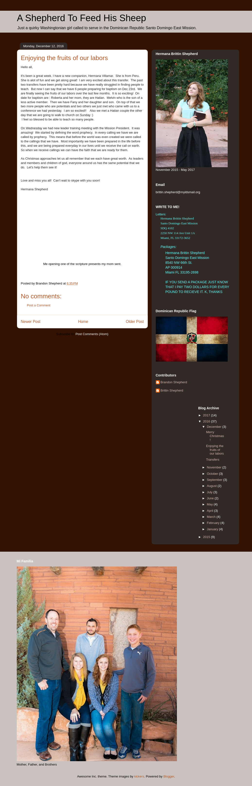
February (213, 523)
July (210, 492)
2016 (207, 421)
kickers (139, 776)
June (211, 498)
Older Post (135, 322)
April (210, 510)
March (212, 517)
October (213, 473)
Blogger (168, 776)
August (212, 486)
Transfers (212, 459)
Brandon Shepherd (174, 382)
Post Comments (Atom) (92, 334)
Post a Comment (39, 305)
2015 (207, 537)
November (214, 467)
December (214, 427)
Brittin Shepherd (172, 390)
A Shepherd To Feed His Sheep (81, 18)
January (213, 529)
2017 (207, 415)
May (210, 504)
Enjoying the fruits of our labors (215, 449)
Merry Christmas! (215, 435)
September (215, 480)
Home (83, 322)
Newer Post (31, 322)
